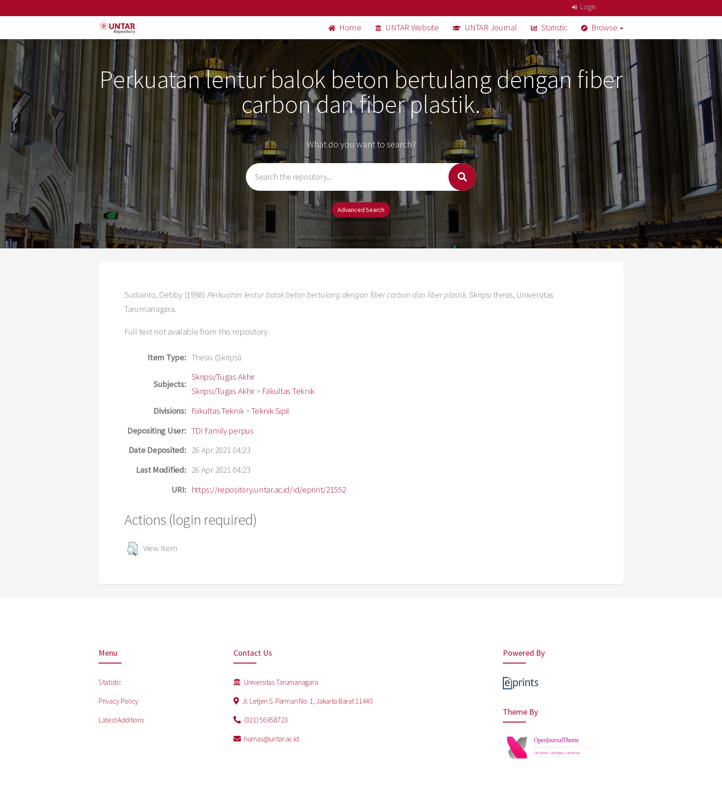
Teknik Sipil (270, 410)
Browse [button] (602, 27)
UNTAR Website (407, 27)
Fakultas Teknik (288, 391)
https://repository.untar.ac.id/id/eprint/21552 (269, 489)
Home (344, 27)
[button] (132, 549)
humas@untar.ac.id (266, 738)
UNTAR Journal (485, 27)
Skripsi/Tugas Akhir (223, 376)
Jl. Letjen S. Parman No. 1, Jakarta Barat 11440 (303, 700)
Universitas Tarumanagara (275, 682)
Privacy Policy (118, 700)
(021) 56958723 (260, 719)
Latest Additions (121, 719)
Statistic (549, 27)
